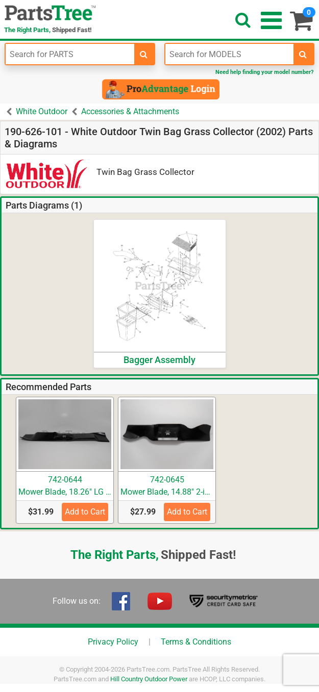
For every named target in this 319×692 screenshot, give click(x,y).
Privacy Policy (113, 642)
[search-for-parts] (144, 54)
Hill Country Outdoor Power (148, 679)
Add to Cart (85, 512)
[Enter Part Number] (70, 54)
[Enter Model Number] (229, 54)
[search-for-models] (303, 54)
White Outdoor (41, 111)
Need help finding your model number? (264, 72)
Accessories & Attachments (130, 111)
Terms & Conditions (196, 642)
